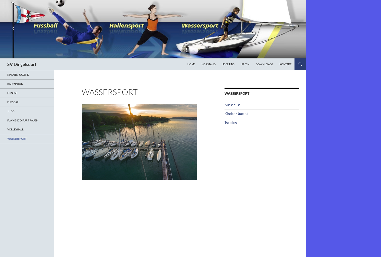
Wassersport (17, 138)
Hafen (245, 64)
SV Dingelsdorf (21, 64)
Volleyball (15, 129)
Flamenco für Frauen (22, 120)
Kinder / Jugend (236, 113)
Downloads (264, 64)
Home (191, 64)
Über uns (228, 64)
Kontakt (285, 64)
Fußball (13, 102)
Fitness (12, 92)
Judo (11, 111)
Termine (231, 122)
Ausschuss (232, 105)
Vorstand (209, 64)
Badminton (15, 83)
